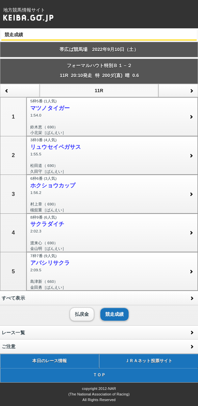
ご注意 (8, 346)
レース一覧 (13, 332)
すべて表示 (13, 298)
